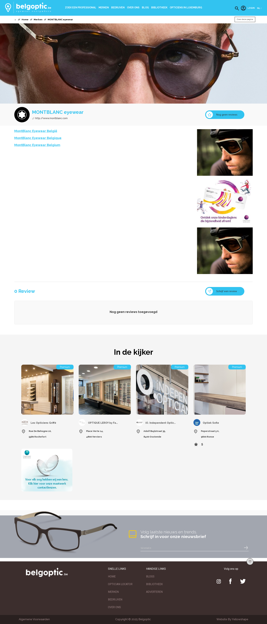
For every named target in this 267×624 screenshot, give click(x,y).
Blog (145, 7)
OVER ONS (114, 607)
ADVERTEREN (154, 591)
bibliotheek (159, 7)
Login (248, 8)
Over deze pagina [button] (245, 19)
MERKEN (113, 591)
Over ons (133, 7)
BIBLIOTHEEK (154, 584)
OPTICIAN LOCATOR (120, 584)
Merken (104, 7)
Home (25, 19)
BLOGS (150, 576)
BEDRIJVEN (115, 599)
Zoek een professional (80, 7)
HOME (112, 576)
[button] (237, 8)
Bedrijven (118, 7)
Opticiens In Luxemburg (186, 7)
